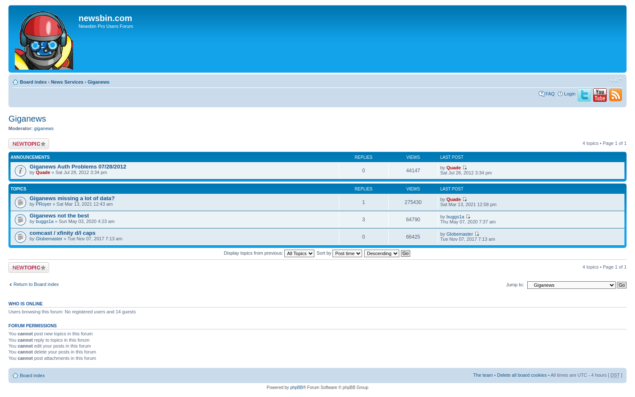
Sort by (339, 253)
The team (483, 375)
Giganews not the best (59, 215)
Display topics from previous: (269, 253)
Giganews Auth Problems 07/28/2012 (78, 166)
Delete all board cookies (521, 375)
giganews (44, 128)
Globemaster (49, 238)
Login (569, 93)
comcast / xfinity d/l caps (62, 233)
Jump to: (515, 284)
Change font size (616, 80)
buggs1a (45, 221)
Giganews (98, 81)
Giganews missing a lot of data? (72, 198)
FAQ (550, 93)
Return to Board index (36, 284)
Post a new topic (28, 144)
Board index (33, 81)
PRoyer (44, 204)
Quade (43, 172)
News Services (67, 81)
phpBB (296, 387)
